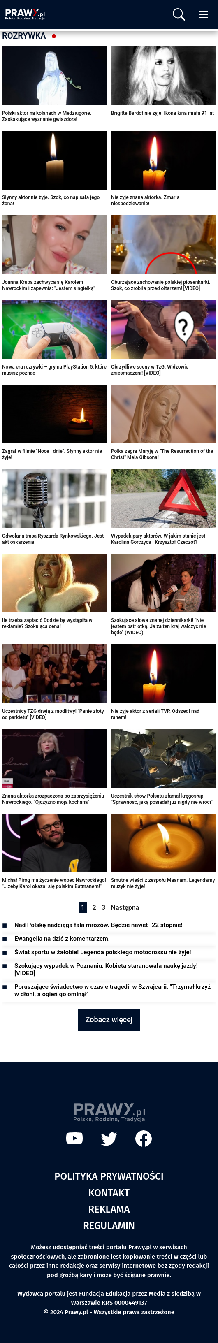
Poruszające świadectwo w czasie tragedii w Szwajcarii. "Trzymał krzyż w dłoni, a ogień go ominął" (112, 990)
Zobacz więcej (109, 1019)
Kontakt (109, 1193)
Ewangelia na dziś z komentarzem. (62, 938)
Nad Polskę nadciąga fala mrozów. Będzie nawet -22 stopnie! (98, 925)
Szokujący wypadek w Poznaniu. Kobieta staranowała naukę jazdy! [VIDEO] (106, 969)
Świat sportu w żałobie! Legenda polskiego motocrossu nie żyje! (102, 952)
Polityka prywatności (109, 1176)
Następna (125, 908)
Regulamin (109, 1226)
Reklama (109, 1209)
